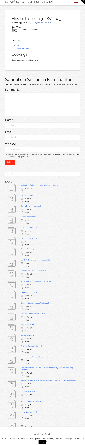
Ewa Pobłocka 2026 (28, 195)
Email (9, 132)
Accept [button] (42, 442)
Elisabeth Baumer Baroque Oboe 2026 (35, 260)
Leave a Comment (43, 23)
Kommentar (13, 89)
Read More (50, 442)
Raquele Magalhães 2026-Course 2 (34, 357)
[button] (83, 2)
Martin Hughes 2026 (28, 335)
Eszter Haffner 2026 (28, 217)
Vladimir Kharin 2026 (29, 423)
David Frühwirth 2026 (29, 228)
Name (9, 120)
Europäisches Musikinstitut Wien (29, 2)
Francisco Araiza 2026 (29, 238)
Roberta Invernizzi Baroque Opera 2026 (36, 281)
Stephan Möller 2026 (29, 292)
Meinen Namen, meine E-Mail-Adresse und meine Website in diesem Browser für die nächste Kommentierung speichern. (43, 156)
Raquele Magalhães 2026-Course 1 (34, 314)
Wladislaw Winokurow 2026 (31, 401)
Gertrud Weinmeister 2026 (31, 206)
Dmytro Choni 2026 (28, 249)
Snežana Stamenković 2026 (31, 346)
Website (10, 144)
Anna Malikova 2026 (28, 391)
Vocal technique (23, 48)
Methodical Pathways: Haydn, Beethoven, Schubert (40, 185)
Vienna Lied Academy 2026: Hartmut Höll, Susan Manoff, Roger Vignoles (48, 380)
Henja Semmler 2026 (29, 412)
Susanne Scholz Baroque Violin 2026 (35, 303)
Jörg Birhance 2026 (28, 325)
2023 (18, 45)
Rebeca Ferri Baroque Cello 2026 (33, 271)
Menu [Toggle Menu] (74, 3)
